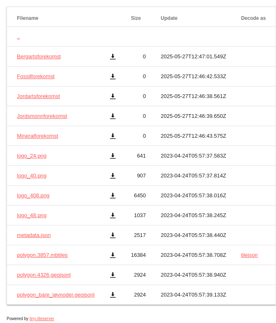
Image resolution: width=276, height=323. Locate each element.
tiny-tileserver (42, 318)
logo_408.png (33, 195)
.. (18, 36)
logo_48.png (32, 215)
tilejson (249, 255)
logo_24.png (32, 156)
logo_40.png (32, 175)
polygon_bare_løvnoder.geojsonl (56, 295)
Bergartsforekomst (39, 56)
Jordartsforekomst (38, 96)
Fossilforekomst (36, 76)
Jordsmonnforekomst (42, 116)
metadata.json (34, 235)
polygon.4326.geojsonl (44, 275)
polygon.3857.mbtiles (42, 255)
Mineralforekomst (37, 136)
